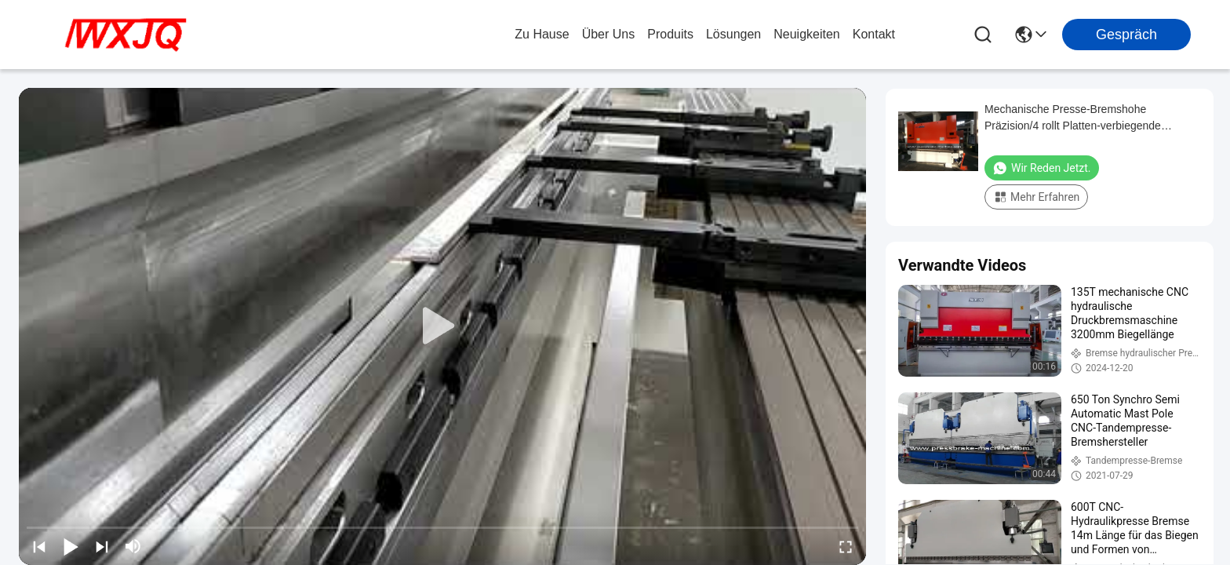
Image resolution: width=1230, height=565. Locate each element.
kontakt (874, 34)
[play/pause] (70, 546)
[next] (102, 546)
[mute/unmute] (133, 546)
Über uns (608, 34)
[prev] (39, 546)
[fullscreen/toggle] (845, 546)
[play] (442, 326)
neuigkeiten (806, 34)
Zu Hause (542, 34)
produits (670, 34)
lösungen (733, 34)
